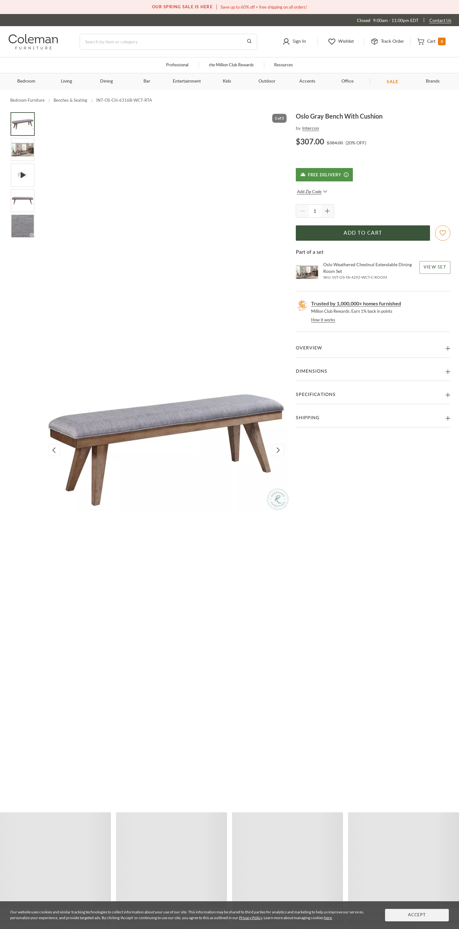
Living (66, 81)
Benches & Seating (70, 100)
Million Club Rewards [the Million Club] (231, 65)
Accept (417, 915)
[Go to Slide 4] (22, 200)
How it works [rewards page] (323, 319)
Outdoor (267, 81)
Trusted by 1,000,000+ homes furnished (356, 303)
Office (347, 81)
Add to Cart (363, 233)
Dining (106, 81)
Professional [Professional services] (177, 65)
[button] (294, 42)
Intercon (310, 128)
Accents (307, 81)
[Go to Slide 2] (22, 149)
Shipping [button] (307, 418)
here (328, 917)
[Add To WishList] (442, 233)
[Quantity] (315, 211)
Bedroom (26, 81)
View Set (435, 267)
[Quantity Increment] (327, 211)
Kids (227, 81)
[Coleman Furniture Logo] (33, 47)
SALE (392, 81)
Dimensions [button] (311, 371)
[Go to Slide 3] (22, 175)
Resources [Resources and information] (283, 65)
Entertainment (187, 81)
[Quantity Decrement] (302, 211)
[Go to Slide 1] (22, 124)
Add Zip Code (312, 191)
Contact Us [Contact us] (440, 20)
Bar (146, 81)
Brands (433, 81)
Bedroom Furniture (27, 100)
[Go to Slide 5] (22, 226)
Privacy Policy (250, 917)
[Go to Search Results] (249, 42)
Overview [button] (309, 348)
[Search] (168, 41)
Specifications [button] (316, 394)
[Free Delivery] (324, 174)
